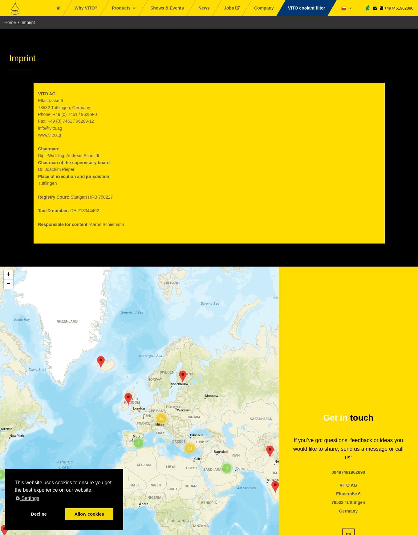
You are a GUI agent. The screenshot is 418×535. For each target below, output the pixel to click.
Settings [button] (27, 498)
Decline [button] (39, 514)
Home (10, 22)
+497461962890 (396, 8)
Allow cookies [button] (89, 514)
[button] (183, 376)
